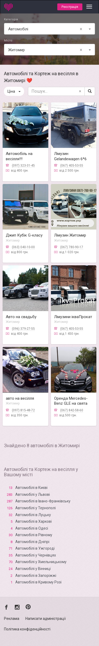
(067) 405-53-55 (71, 165)
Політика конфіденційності (27, 629)
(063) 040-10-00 (23, 247)
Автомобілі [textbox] (46, 29)
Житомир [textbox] (46, 50)
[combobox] (49, 29)
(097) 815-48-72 (23, 410)
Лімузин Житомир (70, 235)
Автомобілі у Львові (32, 494)
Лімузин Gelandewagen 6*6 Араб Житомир (70, 158)
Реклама (11, 618)
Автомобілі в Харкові (33, 521)
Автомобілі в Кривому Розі (38, 582)
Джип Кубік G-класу (24, 235)
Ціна (14, 91)
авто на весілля (20, 398)
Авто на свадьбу (21, 316)
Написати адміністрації (45, 618)
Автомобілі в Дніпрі (32, 542)
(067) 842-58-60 (71, 410)
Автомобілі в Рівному (33, 535)
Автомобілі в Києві (31, 487)
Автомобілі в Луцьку (33, 515)
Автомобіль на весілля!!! (19, 156)
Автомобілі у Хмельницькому (41, 562)
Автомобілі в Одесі (31, 528)
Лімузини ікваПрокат (73, 316)
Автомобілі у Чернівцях (35, 555)
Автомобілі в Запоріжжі (35, 575)
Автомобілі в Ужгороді (35, 548)
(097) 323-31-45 (23, 165)
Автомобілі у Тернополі (35, 508)
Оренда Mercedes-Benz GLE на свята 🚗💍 (71, 403)
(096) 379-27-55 (23, 329)
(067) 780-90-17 (71, 247)
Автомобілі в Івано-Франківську (42, 501)
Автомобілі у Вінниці (33, 569)
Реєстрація (70, 7)
